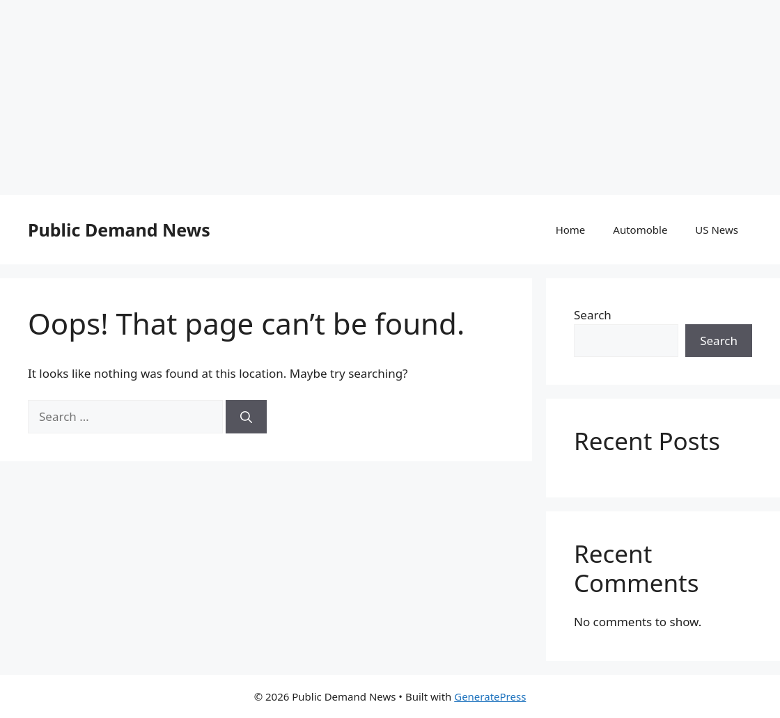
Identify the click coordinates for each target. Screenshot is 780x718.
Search (592, 315)
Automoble (640, 230)
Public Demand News (119, 229)
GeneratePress (490, 696)
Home (571, 230)
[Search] (246, 416)
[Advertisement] (390, 97)
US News (716, 230)
